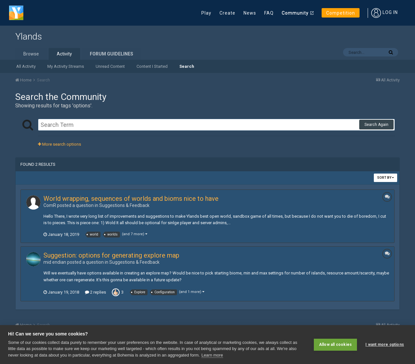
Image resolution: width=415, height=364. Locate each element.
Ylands (28, 36)
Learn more (212, 355)
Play (206, 13)
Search (186, 66)
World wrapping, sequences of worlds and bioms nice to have (131, 198)
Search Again (376, 124)
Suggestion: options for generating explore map (111, 255)
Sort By (385, 177)
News (249, 13)
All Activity (26, 66)
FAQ (269, 13)
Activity (64, 53)
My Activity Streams (65, 66)
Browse (31, 53)
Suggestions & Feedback (124, 205)
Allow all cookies (335, 344)
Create (227, 13)
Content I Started (152, 66)
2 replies (95, 292)
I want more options (384, 344)
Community (295, 13)
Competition (340, 13)
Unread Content (110, 66)
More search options (59, 144)
